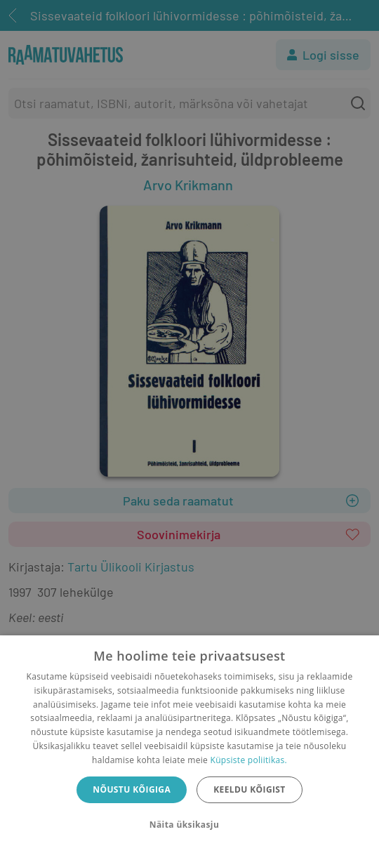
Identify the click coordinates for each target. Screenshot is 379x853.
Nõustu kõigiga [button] (132, 789)
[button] (189, 825)
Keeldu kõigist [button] (249, 789)
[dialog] (189, 744)
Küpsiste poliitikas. (249, 760)
